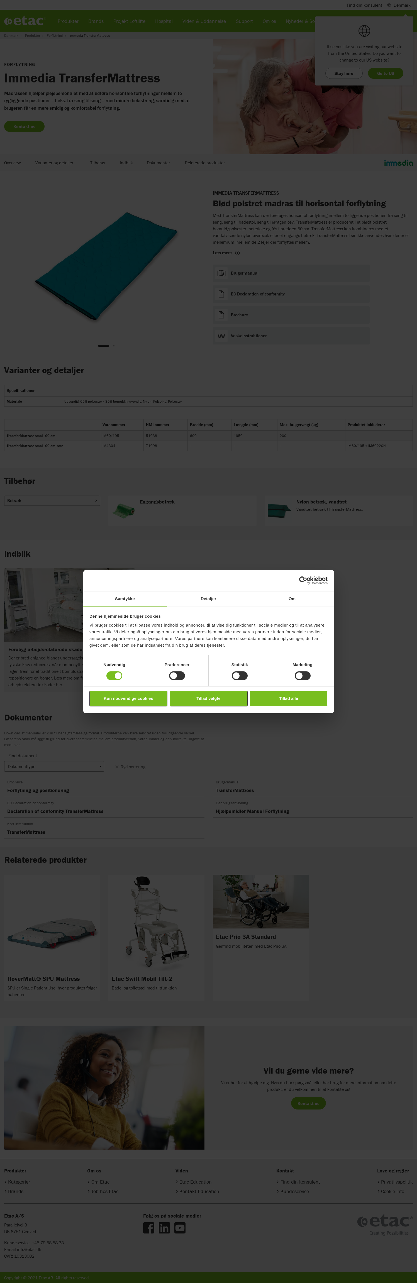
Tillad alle (288, 698)
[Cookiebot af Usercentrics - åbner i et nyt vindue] (303, 580)
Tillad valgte (208, 698)
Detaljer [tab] (208, 598)
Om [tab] (292, 598)
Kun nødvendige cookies (128, 698)
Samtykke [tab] (125, 598)
